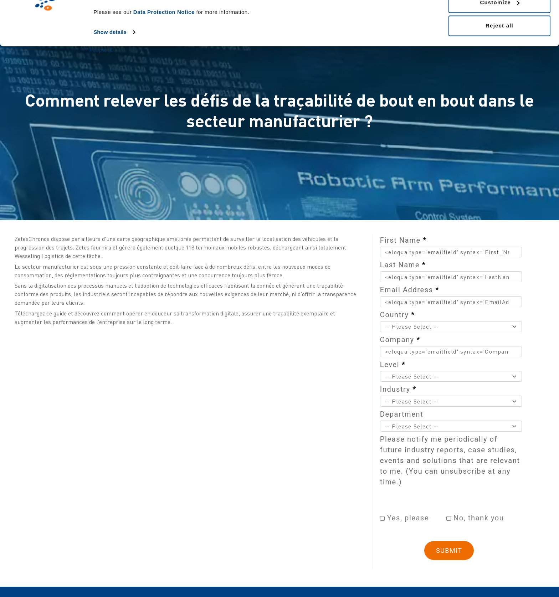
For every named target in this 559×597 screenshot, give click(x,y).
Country (397, 314)
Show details (110, 72)
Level (393, 364)
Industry (398, 389)
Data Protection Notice (164, 52)
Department (401, 414)
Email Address (409, 289)
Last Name (403, 265)
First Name (403, 240)
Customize (499, 42)
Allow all (499, 19)
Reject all (499, 65)
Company (400, 339)
